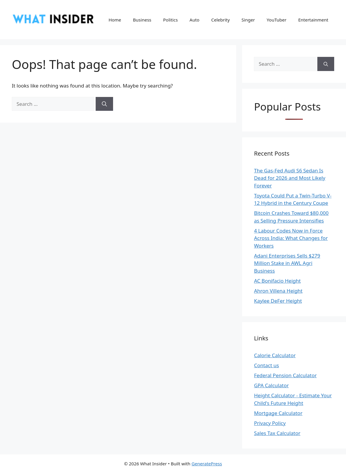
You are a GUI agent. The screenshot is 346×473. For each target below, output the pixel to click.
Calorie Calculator (275, 355)
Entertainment (313, 20)
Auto (194, 20)
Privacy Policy (269, 423)
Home (115, 20)
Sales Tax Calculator (277, 433)
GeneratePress (207, 464)
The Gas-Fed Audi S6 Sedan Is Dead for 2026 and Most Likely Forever (289, 178)
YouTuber (276, 20)
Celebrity (220, 20)
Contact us (266, 365)
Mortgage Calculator (278, 413)
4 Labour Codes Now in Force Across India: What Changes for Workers (291, 238)
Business (142, 20)
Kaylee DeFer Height (278, 300)
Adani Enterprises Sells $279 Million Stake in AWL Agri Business (287, 263)
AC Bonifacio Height (277, 280)
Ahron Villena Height (278, 290)
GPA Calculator (271, 385)
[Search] (104, 104)
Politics (170, 20)
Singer (248, 20)
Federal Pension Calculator (285, 375)
